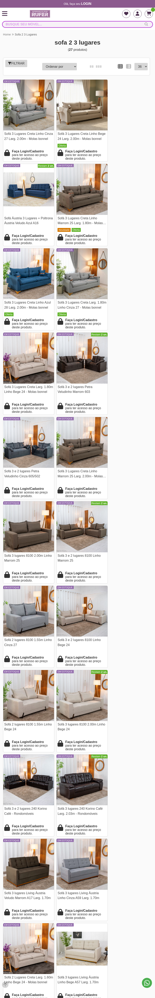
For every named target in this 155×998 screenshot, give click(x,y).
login (86, 3)
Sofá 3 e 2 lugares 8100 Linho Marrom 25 (125, 374)
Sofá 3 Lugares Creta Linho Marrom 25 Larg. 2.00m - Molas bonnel (24, 375)
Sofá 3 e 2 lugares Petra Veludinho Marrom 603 (71, 294)
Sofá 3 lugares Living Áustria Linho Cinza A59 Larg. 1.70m (74, 616)
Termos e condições (77, 878)
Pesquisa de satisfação (77, 904)
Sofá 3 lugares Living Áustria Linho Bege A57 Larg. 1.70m (24, 697)
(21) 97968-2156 (77, 949)
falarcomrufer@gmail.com (77, 955)
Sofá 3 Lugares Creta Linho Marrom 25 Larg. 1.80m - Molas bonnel (24, 214)
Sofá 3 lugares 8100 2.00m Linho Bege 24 (23, 536)
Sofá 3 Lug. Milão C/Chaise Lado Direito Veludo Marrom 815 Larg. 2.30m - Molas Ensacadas (74, 778)
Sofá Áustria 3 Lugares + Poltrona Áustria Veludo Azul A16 (124, 133)
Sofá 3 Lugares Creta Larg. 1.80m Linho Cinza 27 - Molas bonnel (125, 214)
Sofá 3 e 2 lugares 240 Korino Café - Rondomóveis (75, 536)
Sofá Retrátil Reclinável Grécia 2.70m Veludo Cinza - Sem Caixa (76, 697)
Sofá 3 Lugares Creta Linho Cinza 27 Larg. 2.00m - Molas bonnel (25, 133)
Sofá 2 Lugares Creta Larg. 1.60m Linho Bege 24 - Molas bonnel (125, 617)
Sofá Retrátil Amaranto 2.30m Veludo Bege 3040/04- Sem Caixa (125, 778)
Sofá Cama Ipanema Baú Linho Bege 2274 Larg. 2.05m (126, 697)
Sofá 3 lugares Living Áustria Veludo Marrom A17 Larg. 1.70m (24, 617)
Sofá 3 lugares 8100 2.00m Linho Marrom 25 (73, 374)
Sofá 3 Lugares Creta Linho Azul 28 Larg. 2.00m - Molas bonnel (74, 214)
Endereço (78, 891)
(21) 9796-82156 (77, 942)
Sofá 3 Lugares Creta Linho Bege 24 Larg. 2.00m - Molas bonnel (74, 133)
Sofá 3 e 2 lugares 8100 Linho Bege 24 (75, 455)
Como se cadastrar (77, 918)
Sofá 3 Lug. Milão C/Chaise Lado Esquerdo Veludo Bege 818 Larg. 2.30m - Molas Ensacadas (24, 778)
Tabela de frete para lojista (77, 898)
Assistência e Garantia (77, 911)
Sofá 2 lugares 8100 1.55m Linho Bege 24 (123, 455)
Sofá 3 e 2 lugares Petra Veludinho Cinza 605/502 (121, 294)
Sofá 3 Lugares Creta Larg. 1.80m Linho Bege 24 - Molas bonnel (25, 294)
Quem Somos (77, 871)
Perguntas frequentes (77, 885)
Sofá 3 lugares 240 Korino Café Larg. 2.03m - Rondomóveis (126, 536)
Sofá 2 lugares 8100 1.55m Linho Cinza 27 (23, 455)
